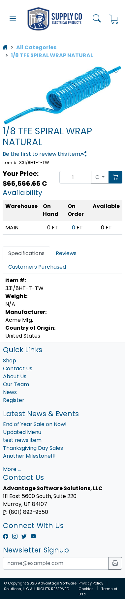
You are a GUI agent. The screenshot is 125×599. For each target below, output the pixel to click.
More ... (12, 469)
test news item (22, 440)
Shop (9, 360)
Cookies (86, 588)
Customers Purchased (37, 267)
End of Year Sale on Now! (35, 424)
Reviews (66, 253)
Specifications (26, 253)
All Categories (36, 47)
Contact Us (17, 368)
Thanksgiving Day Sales (33, 448)
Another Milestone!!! (29, 456)
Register (13, 400)
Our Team (16, 384)
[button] (13, 19)
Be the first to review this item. (42, 154)
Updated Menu (22, 432)
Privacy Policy (90, 583)
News (10, 392)
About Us (14, 376)
